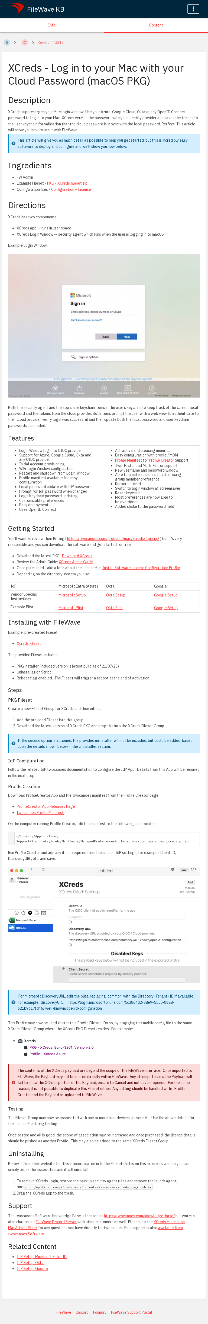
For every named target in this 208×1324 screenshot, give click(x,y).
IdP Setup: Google (32, 1268)
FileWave (63, 1312)
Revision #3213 (51, 42)
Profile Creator (161, 460)
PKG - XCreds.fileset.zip (67, 183)
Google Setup (166, 595)
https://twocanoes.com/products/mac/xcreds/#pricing (113, 538)
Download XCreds (77, 555)
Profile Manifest (128, 460)
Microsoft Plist (70, 607)
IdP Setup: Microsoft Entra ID (42, 1256)
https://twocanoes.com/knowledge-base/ (139, 1215)
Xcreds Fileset (29, 643)
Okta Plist (114, 607)
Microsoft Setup (72, 595)
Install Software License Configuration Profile (141, 567)
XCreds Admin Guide (76, 561)
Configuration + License (71, 189)
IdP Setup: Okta (30, 1262)
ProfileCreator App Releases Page (46, 806)
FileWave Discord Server (56, 1221)
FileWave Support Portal (131, 1312)
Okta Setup (115, 595)
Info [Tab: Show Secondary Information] (52, 25)
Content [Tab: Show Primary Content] (156, 25)
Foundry (99, 1312)
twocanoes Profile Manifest (40, 812)
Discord (82, 1312)
